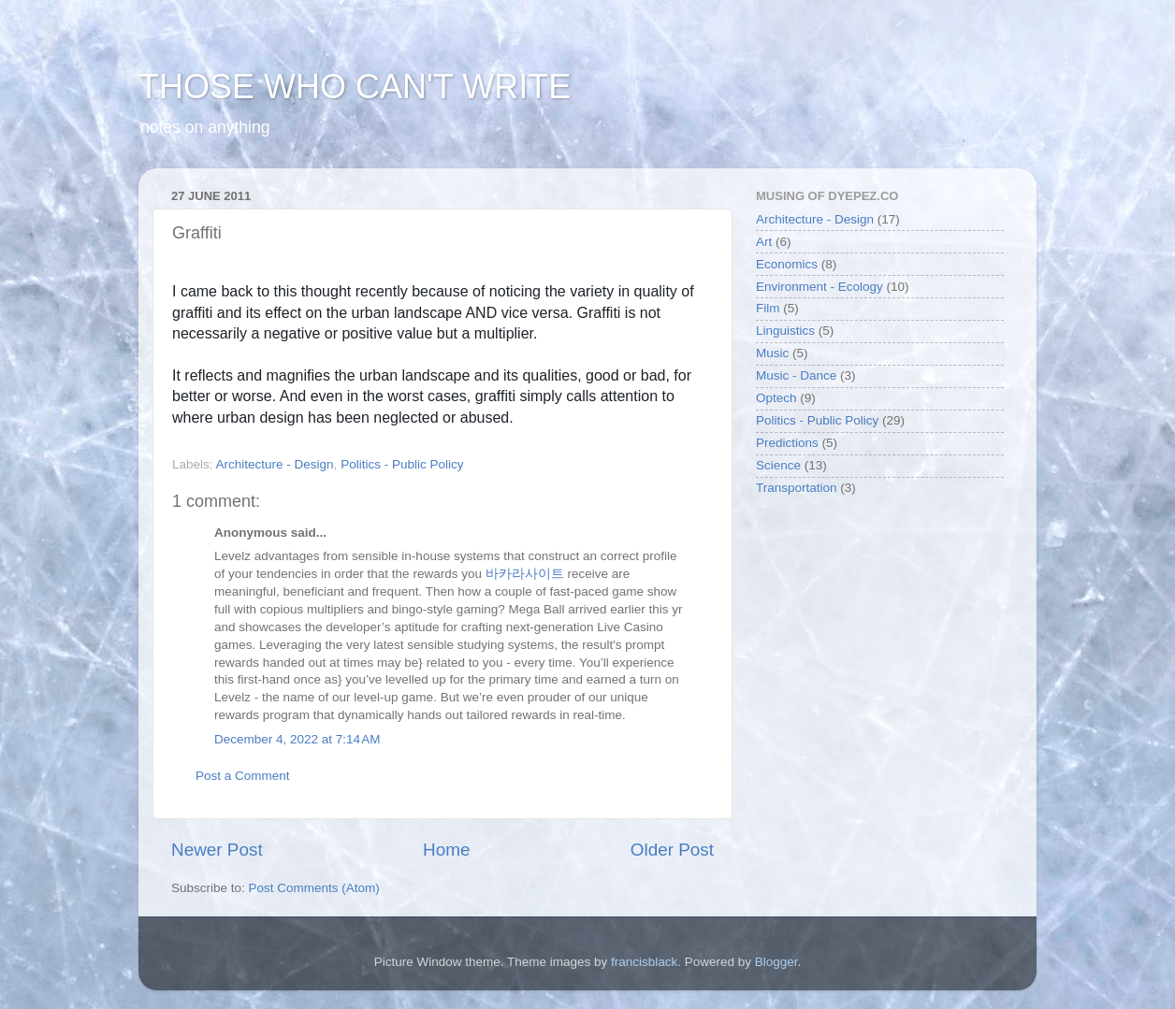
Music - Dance (796, 375)
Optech (776, 398)
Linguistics (785, 331)
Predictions (787, 443)
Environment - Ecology (819, 287)
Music (772, 353)
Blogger (776, 962)
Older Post (672, 849)
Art (764, 242)
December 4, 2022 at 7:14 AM (297, 739)
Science (778, 465)
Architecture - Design (275, 464)
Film (768, 308)
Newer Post (217, 849)
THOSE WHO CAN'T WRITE (354, 86)
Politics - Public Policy (402, 464)
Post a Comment (243, 776)
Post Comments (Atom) (314, 888)
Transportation (796, 488)
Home (446, 849)
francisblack (644, 962)
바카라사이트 (525, 574)
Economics (787, 264)
